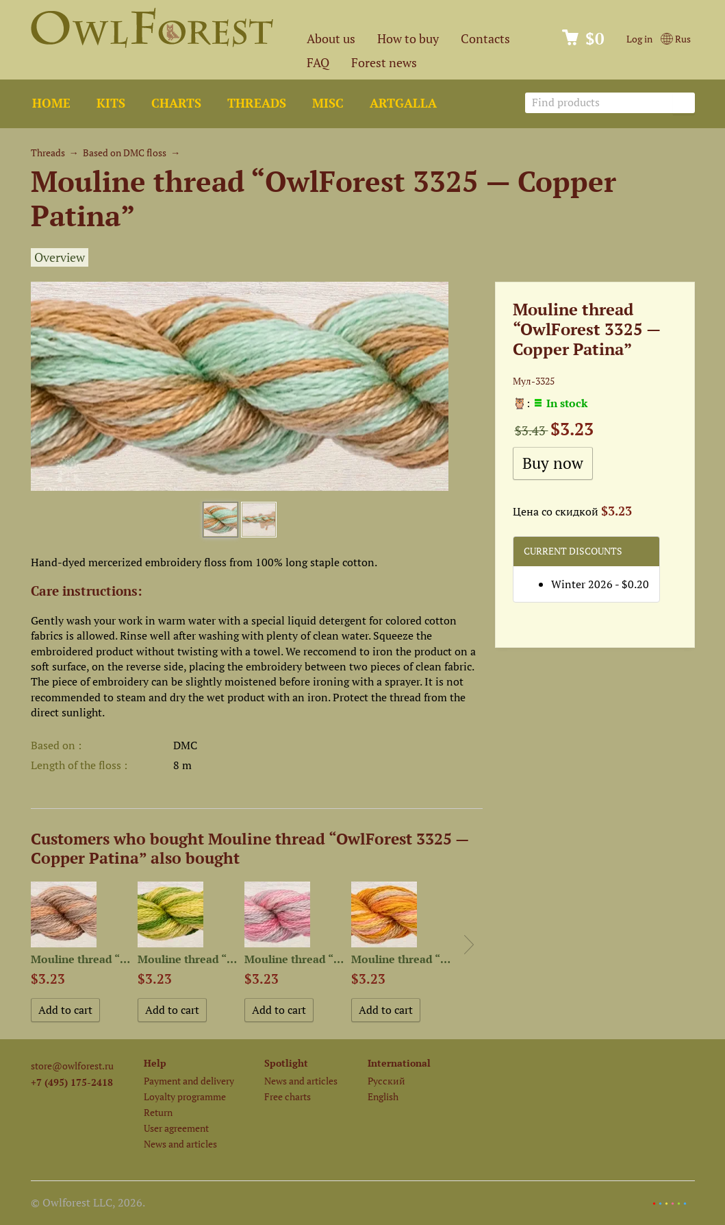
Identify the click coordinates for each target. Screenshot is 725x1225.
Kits (111, 103)
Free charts (287, 1096)
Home (51, 103)
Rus (675, 38)
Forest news (384, 63)
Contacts (485, 39)
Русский (386, 1080)
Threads (256, 103)
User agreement (176, 1128)
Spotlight (286, 1062)
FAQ (318, 63)
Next (469, 944)
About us (331, 39)
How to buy (408, 39)
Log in (639, 38)
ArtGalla (403, 103)
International (399, 1062)
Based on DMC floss (124, 152)
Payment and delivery (189, 1080)
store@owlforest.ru (72, 1065)
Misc (328, 103)
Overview (59, 257)
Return (158, 1112)
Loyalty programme (185, 1096)
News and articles (180, 1143)
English (383, 1096)
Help (155, 1062)
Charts (176, 103)
